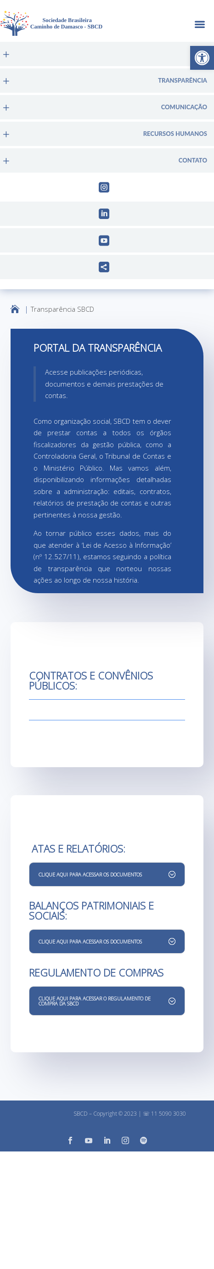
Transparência (182, 81)
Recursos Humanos (175, 134)
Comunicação (184, 107)
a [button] (199, 25)
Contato (193, 160)
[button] (202, 58)
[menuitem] (107, 54)
